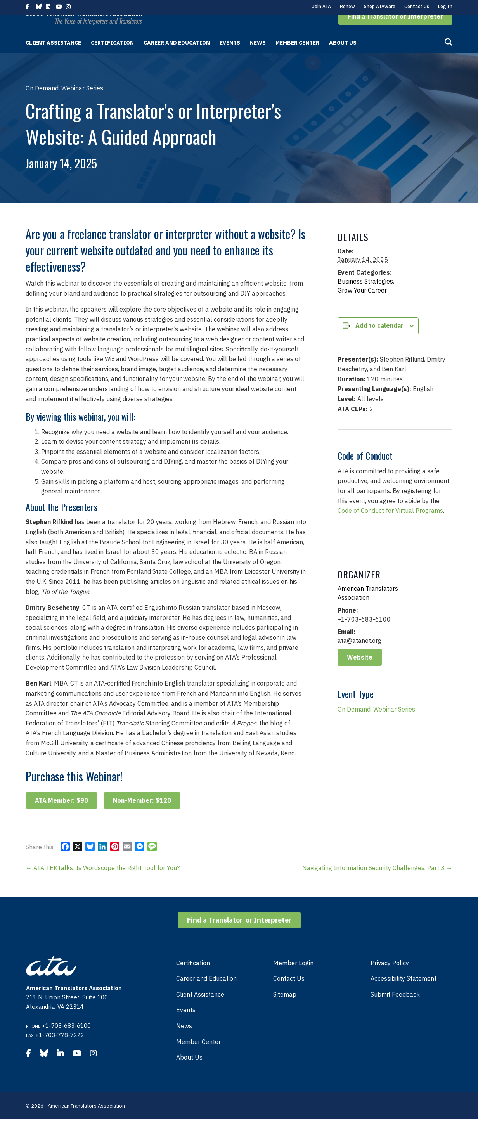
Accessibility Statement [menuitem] (403, 993)
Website (359, 672)
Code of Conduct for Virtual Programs (390, 525)
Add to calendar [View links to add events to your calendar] (379, 340)
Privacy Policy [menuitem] (390, 978)
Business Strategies (365, 296)
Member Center (297, 57)
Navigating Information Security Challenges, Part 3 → (377, 882)
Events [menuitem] (186, 1024)
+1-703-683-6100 (66, 1040)
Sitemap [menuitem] (284, 1009)
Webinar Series (394, 724)
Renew (347, 6)
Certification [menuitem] (193, 978)
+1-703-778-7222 (59, 1049)
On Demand (354, 724)
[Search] (448, 57)
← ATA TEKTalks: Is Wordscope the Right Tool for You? (103, 882)
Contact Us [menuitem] (289, 993)
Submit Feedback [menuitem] (395, 1009)
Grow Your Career (362, 305)
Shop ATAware (379, 6)
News (258, 57)
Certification (112, 57)
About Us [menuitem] (189, 1072)
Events (230, 57)
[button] (395, 31)
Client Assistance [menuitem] (200, 1009)
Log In (445, 6)
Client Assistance (53, 57)
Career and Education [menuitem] (206, 993)
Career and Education (177, 57)
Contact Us (416, 6)
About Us (343, 57)
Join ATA (321, 6)
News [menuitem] (184, 1040)
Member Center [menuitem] (198, 1056)
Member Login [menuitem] (293, 978)
